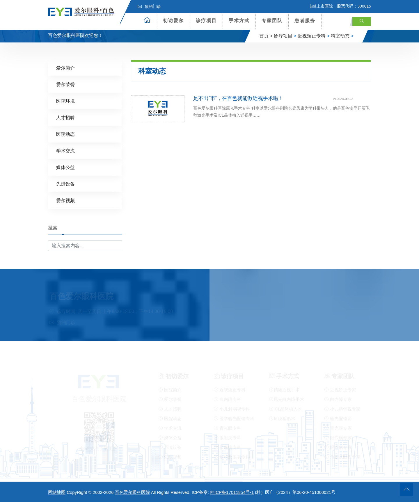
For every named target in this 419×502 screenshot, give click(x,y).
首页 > (266, 35)
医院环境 (65, 100)
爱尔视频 (65, 200)
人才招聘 (65, 117)
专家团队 (272, 20)
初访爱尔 (173, 20)
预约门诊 (149, 6)
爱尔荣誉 (65, 84)
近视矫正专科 (312, 35)
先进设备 (65, 183)
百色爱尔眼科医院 (132, 492)
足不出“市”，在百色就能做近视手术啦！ (238, 98)
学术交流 (65, 150)
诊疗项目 (206, 20)
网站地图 (56, 492)
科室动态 (340, 35)
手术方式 (239, 20)
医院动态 (65, 133)
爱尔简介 (65, 67)
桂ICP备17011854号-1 (232, 492)
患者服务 (304, 20)
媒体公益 (65, 167)
